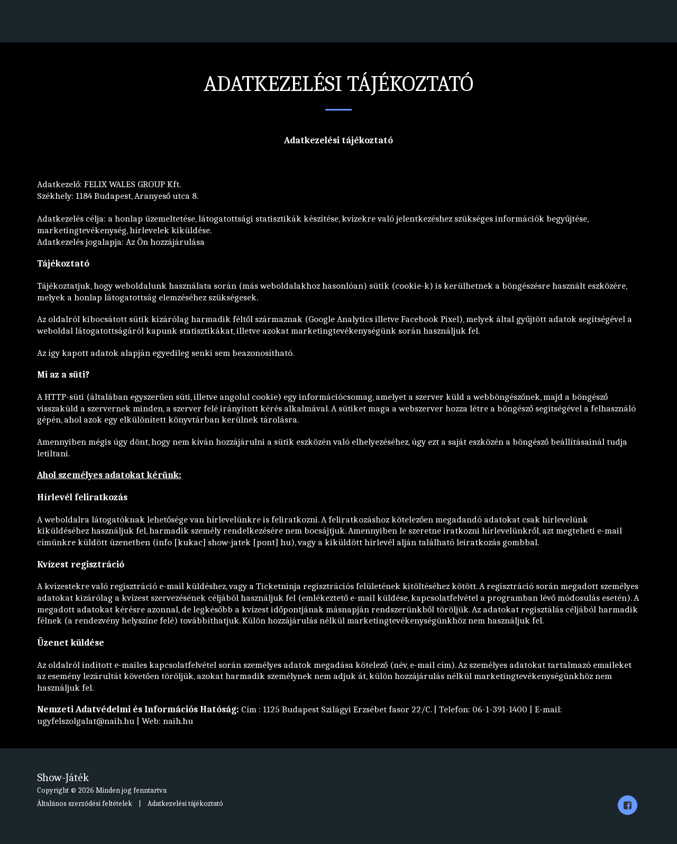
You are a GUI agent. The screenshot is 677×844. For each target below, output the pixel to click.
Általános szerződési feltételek (84, 804)
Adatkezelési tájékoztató (185, 804)
